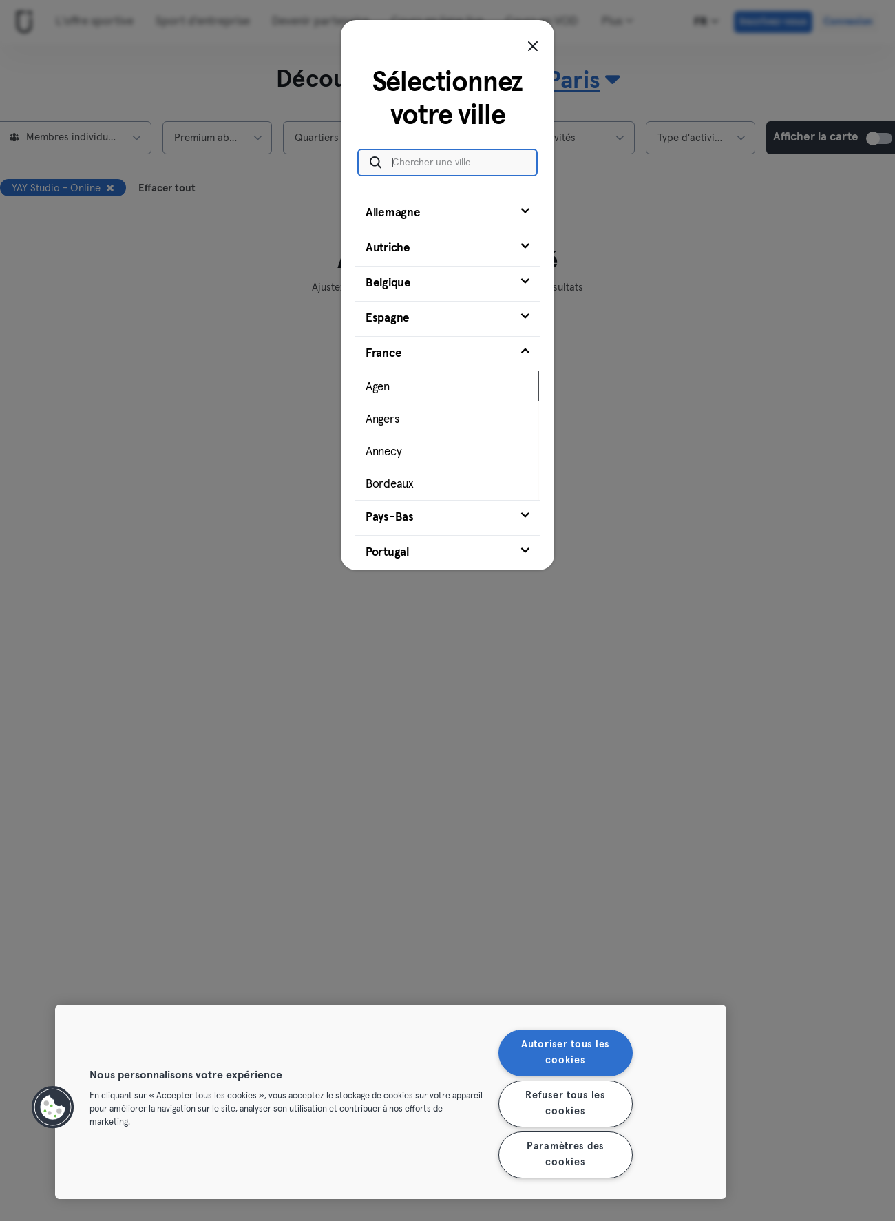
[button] (53, 1107)
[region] (390, 1102)
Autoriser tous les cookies (565, 1052)
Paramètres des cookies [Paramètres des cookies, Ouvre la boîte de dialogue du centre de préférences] (565, 1154)
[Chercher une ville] (447, 162)
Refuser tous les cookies (565, 1103)
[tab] (447, 213)
